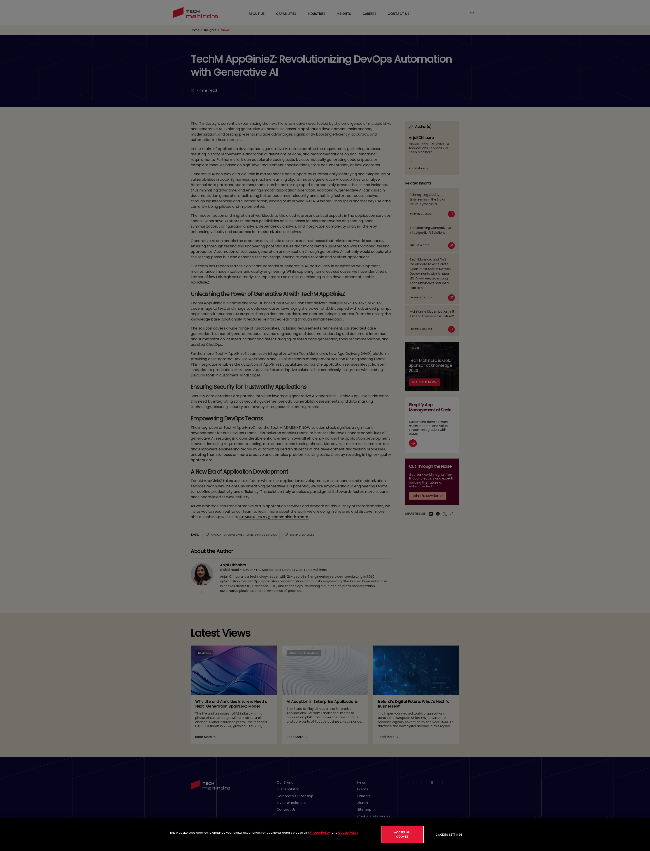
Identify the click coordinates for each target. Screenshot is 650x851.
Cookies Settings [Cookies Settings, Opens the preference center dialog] (449, 835)
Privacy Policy (320, 832)
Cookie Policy (348, 832)
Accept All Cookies (402, 834)
